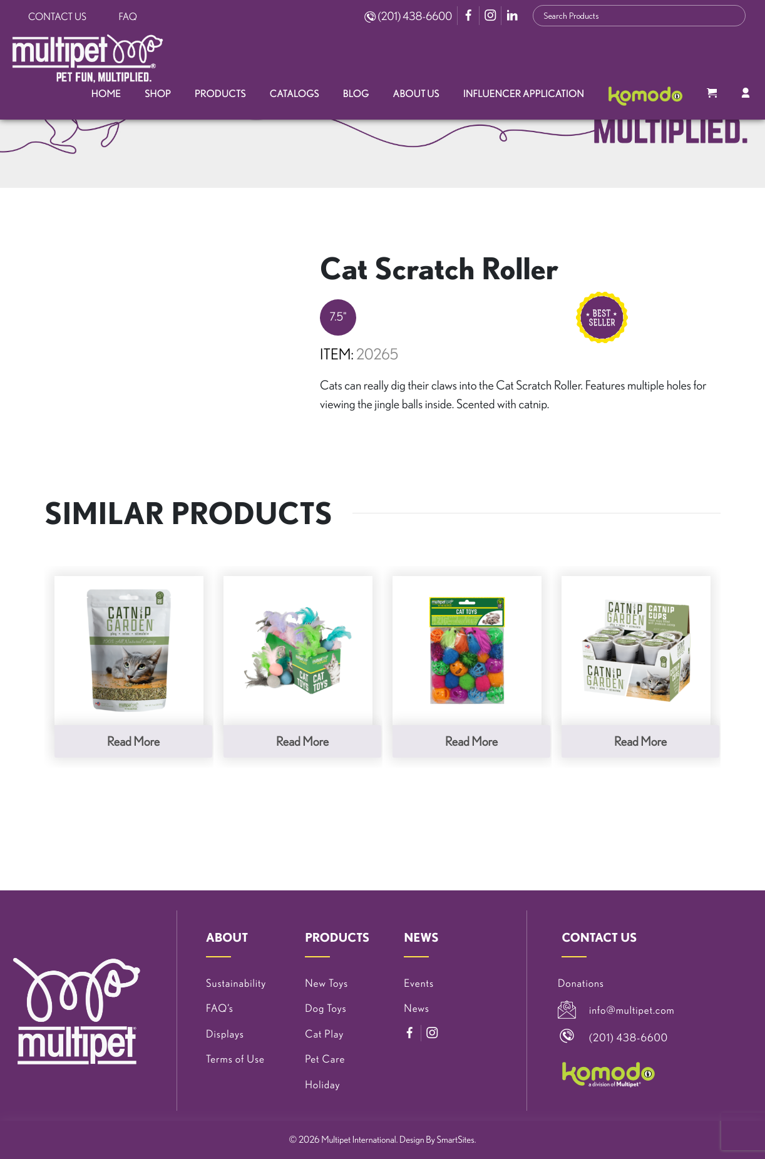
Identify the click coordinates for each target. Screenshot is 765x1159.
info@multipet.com (632, 1010)
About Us (416, 94)
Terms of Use (235, 1059)
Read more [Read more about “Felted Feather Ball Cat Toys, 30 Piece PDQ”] (302, 741)
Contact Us (57, 17)
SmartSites (456, 1139)
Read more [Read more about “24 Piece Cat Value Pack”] (471, 741)
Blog (356, 94)
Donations (581, 983)
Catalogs (294, 94)
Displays (225, 1034)
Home (106, 94)
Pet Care (325, 1059)
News (416, 1008)
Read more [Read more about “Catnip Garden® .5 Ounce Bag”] (133, 741)
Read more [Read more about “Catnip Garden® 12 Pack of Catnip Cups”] (640, 741)
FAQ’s (220, 1008)
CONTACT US (599, 937)
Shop (158, 94)
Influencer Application (523, 94)
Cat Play (324, 1034)
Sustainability (236, 983)
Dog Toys (325, 1008)
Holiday (322, 1085)
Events (419, 983)
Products (220, 94)
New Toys (326, 983)
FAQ (128, 17)
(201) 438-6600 (408, 16)
